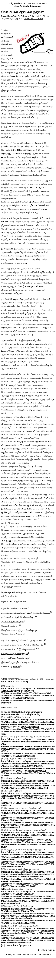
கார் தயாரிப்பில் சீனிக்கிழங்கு (15, 658)
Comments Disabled (33, 18)
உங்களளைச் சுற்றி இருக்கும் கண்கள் (18, 649)
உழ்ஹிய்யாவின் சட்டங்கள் (14, 608)
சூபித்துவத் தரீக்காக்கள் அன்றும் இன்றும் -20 (22, 645)
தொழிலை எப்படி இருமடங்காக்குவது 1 (20, 630)
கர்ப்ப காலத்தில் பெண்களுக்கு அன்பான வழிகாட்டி (25, 612)
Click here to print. (46, 950)
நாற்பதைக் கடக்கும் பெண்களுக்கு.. (17, 617)
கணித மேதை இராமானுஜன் (14, 653)
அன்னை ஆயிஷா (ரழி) (12, 621)
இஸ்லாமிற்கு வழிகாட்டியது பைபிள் (18, 662)
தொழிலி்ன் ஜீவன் (9, 626)
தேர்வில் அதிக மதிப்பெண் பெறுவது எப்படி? (22, 640)
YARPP (16, 666)
